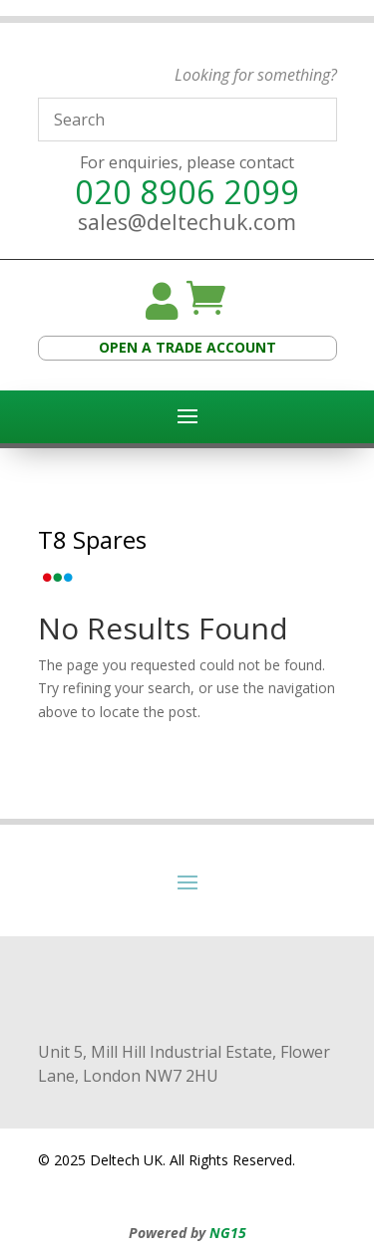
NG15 (227, 1232)
